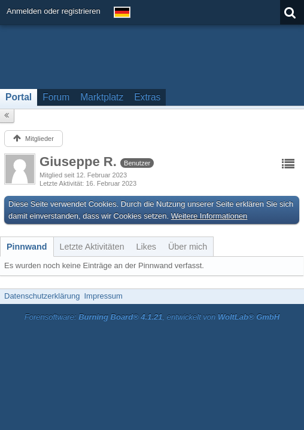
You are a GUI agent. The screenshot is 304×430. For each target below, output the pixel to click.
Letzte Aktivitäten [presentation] (92, 246)
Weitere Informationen (209, 215)
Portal (18, 97)
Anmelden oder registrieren (54, 11)
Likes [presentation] (146, 246)
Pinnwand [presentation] (27, 246)
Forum (55, 97)
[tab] (27, 246)
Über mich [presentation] (187, 246)
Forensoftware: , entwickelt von (152, 316)
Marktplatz (101, 97)
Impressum (103, 295)
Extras (147, 97)
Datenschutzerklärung (42, 295)
